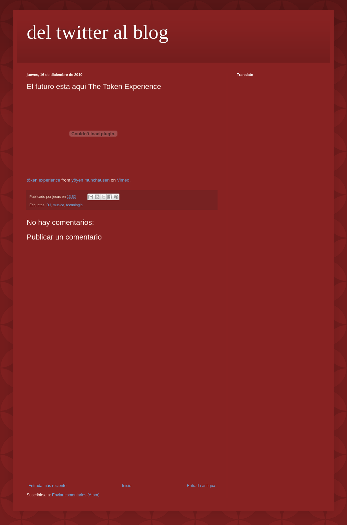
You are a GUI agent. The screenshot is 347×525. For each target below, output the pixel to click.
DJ (48, 205)
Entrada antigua (201, 485)
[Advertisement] (122, 433)
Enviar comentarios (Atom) (75, 495)
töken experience (43, 180)
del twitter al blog (97, 32)
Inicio (126, 485)
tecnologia (74, 205)
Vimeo (123, 180)
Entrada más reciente (47, 485)
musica (58, 205)
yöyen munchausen (90, 180)
